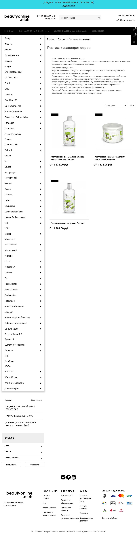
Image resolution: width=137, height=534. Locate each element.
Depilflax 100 (11, 100)
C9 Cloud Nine (11, 77)
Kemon (8, 183)
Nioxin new (10, 267)
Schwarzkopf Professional (17, 317)
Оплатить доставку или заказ (85, 498)
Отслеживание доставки (86, 519)
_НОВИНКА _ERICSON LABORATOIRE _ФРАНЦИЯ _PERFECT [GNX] (20, 424)
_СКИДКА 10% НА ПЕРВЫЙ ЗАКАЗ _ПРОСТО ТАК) (20, 407)
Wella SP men (11, 377)
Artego (8, 38)
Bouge (8, 66)
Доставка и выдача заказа (49, 513)
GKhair (8, 167)
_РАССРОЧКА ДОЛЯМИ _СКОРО (19, 416)
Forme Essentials (13, 134)
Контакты (84, 513)
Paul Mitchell (11, 284)
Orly (6, 278)
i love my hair (11, 178)
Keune (8, 189)
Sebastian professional (15, 323)
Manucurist (10, 239)
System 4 (9, 339)
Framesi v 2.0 (11, 144)
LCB (6, 223)
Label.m (8, 194)
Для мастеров (12, 388)
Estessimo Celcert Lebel (16, 117)
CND (7, 89)
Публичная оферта (66, 509)
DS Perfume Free (13, 106)
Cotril (7, 83)
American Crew (12, 55)
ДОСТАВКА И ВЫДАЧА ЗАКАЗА (70, 31)
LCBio (7, 228)
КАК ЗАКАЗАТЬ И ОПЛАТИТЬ (34, 31)
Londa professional (14, 211)
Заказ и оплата (49, 508)
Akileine (8, 44)
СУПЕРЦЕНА (98, 31)
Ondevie (8, 272)
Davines (8, 94)
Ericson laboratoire (13, 111)
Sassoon (9, 312)
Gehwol (8, 150)
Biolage (8, 61)
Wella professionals (14, 383)
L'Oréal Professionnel (15, 217)
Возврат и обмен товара (67, 501)
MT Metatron (11, 244)
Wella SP (9, 371)
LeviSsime (10, 206)
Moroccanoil (11, 250)
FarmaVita (9, 128)
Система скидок (46, 497)
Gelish (8, 155)
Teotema (9, 350)
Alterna (8, 49)
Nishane (9, 256)
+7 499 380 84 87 (126, 15)
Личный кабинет (83, 507)
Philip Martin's (11, 289)
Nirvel (7, 261)
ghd (6, 161)
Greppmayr (10, 172)
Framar (8, 139)
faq (44, 503)
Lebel (7, 200)
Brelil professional (13, 72)
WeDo (8, 366)
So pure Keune (11, 329)
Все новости (36, 400)
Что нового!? (66, 496)
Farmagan (9, 123)
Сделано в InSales (109, 518)
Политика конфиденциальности (71, 516)
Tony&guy (9, 361)
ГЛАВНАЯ (9, 31)
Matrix (8, 234)
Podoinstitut (10, 295)
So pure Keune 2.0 (13, 334)
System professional (14, 345)
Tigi (6, 356)
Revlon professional (14, 306)
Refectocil (10, 301)
